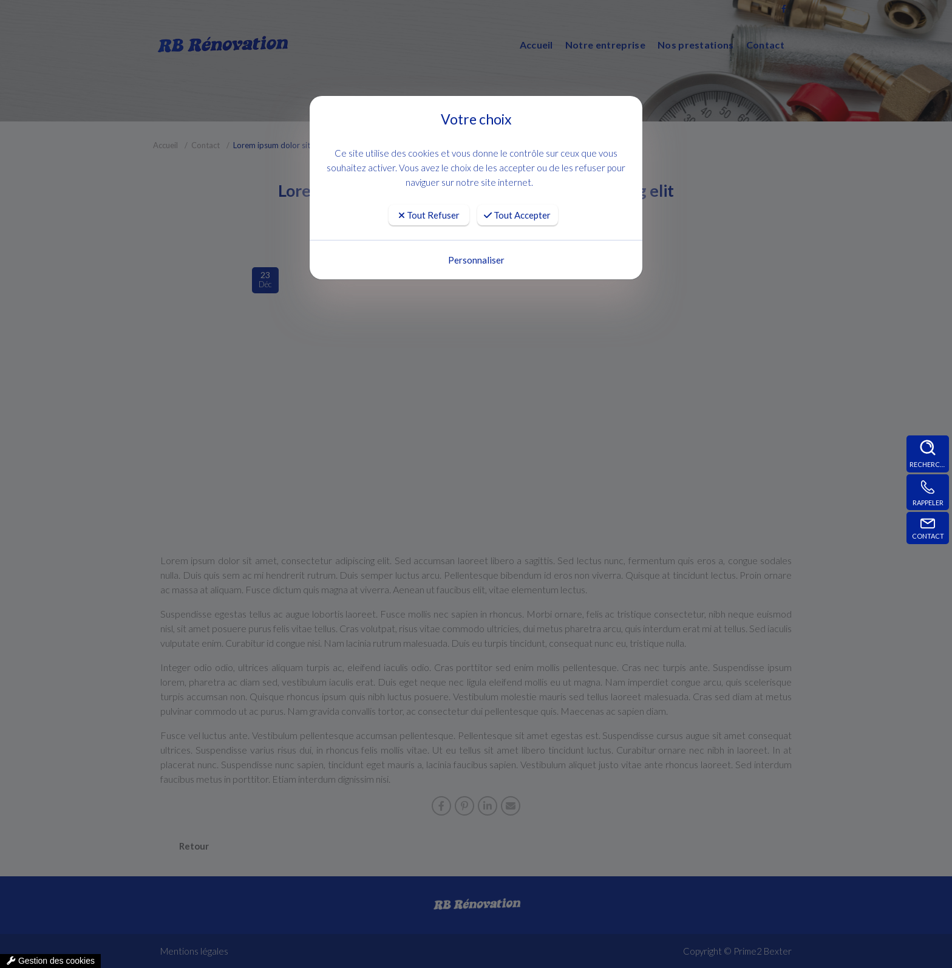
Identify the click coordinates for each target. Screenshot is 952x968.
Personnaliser (476, 259)
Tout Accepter (517, 215)
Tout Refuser (429, 215)
